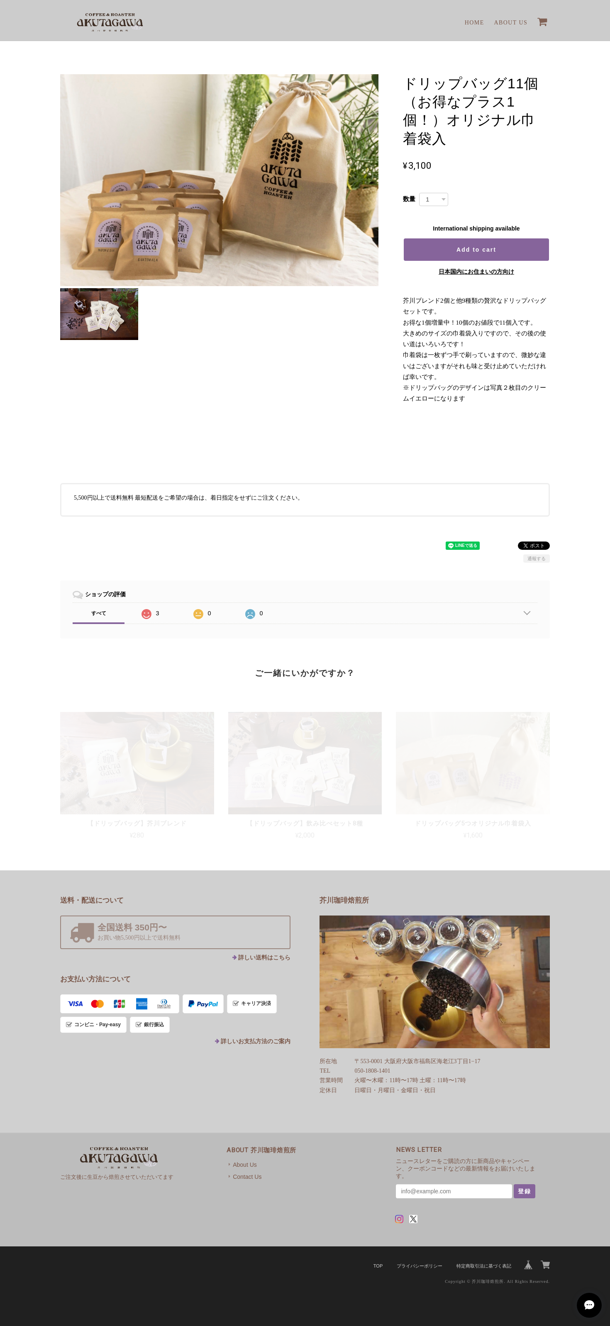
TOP (378, 1265)
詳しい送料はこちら (264, 957)
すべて (98, 613)
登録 (524, 1191)
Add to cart (476, 249)
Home (474, 22)
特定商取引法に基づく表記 (483, 1265)
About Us (511, 22)
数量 (409, 198)
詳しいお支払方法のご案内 (255, 1041)
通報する (536, 558)
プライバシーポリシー (419, 1265)
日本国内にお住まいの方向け (476, 271)
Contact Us (247, 1176)
